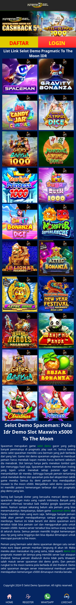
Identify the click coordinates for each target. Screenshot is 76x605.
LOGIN (57, 42)
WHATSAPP (47, 598)
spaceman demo (61, 510)
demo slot (69, 551)
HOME (9, 598)
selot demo (44, 446)
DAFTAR (19, 42)
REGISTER (27, 598)
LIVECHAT (66, 598)
